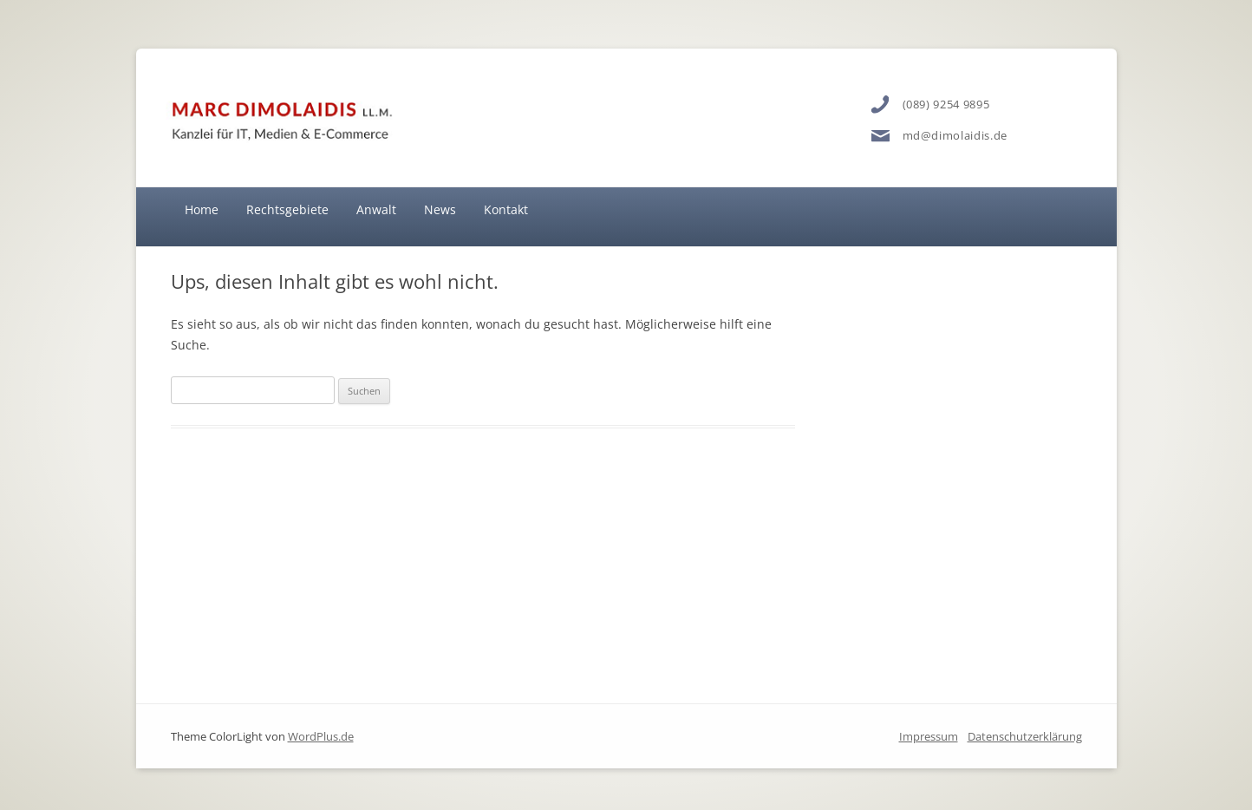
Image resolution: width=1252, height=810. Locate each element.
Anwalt (376, 209)
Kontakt (506, 209)
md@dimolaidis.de (955, 135)
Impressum (928, 736)
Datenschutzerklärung (1025, 736)
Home (201, 209)
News (440, 209)
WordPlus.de (321, 736)
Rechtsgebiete (287, 209)
